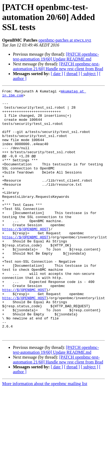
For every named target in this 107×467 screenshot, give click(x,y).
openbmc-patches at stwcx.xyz (64, 40)
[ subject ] (89, 73)
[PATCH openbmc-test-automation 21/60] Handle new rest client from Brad (58, 66)
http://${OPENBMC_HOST (24, 330)
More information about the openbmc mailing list (44, 433)
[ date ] (57, 73)
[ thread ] (72, 73)
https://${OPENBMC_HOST (25, 257)
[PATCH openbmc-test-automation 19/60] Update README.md (56, 56)
